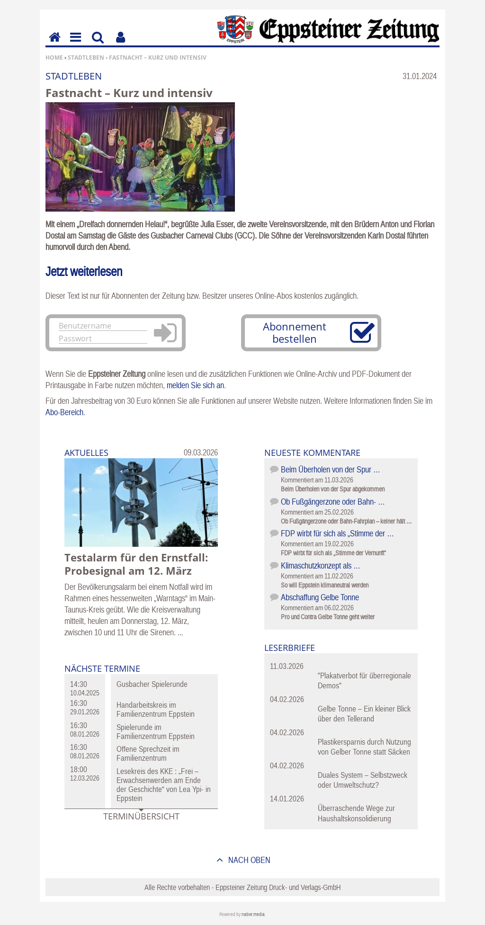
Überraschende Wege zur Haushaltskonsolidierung (356, 813)
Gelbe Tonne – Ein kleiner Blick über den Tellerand (364, 713)
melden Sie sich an (195, 385)
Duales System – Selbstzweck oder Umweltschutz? (362, 780)
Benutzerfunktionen (120, 43)
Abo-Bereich (64, 412)
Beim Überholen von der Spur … (330, 469)
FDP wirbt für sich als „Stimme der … (337, 533)
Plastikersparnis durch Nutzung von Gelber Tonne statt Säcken (364, 746)
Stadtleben (86, 57)
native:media (253, 914)
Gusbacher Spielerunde (152, 684)
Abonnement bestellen (294, 332)
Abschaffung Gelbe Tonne (320, 597)
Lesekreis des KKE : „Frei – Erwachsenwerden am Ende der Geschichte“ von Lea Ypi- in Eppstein (164, 784)
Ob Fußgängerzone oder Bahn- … (333, 502)
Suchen (97, 43)
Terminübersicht (141, 816)
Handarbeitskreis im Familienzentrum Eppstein (156, 709)
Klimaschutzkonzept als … (320, 565)
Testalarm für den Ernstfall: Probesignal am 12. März (136, 564)
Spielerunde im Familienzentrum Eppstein (156, 731)
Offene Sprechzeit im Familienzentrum (148, 753)
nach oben (248, 860)
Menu (75, 43)
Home (54, 57)
